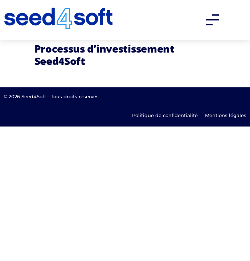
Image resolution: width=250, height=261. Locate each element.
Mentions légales (225, 115)
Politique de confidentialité (165, 115)
